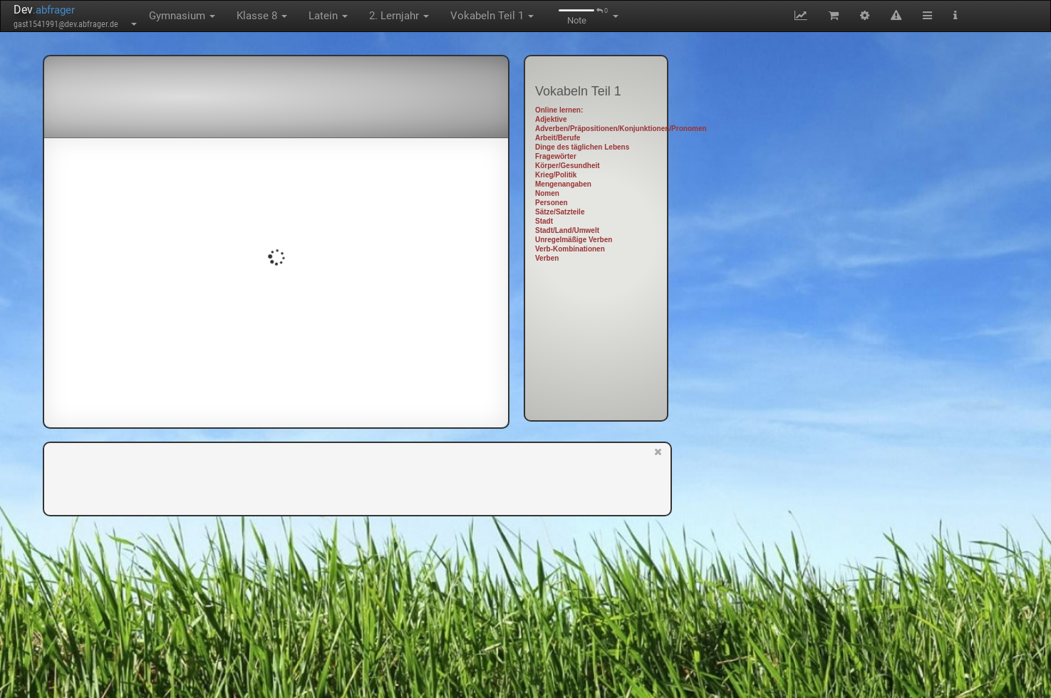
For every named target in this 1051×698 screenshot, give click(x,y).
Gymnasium (182, 15)
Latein (328, 15)
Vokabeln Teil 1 (492, 15)
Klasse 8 (262, 15)
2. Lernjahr (399, 15)
